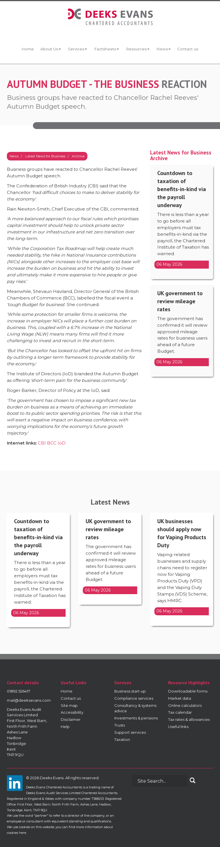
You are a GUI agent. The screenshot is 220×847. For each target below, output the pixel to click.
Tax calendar (180, 712)
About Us (50, 49)
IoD (62, 443)
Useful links (178, 726)
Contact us (188, 49)
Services (77, 49)
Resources (138, 49)
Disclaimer (70, 719)
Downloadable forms (187, 691)
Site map (69, 705)
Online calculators (185, 705)
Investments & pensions (136, 718)
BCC (51, 443)
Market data (179, 698)
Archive (78, 156)
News (163, 49)
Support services (130, 732)
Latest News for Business (45, 156)
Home (27, 49)
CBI (42, 443)
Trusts (119, 725)
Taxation (122, 739)
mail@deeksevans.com (29, 700)
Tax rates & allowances (189, 719)
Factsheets (106, 49)
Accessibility (72, 712)
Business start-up (130, 691)
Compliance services (133, 698)
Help (65, 726)
